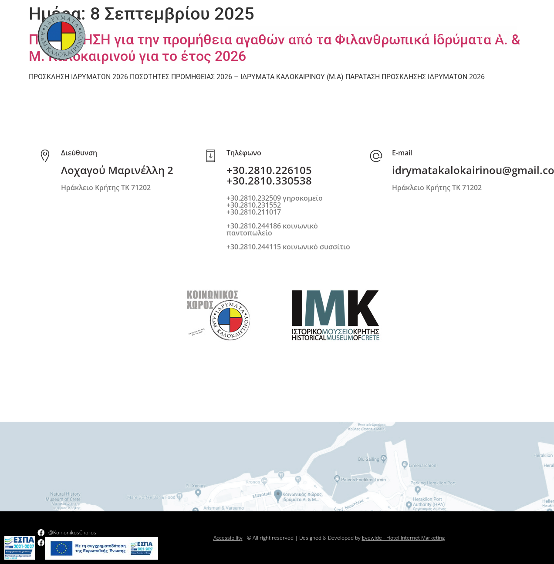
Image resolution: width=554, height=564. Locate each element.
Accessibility (228, 537)
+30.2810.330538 (269, 180)
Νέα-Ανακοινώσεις (436, 36)
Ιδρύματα (250, 36)
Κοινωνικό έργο (303, 36)
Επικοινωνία (494, 36)
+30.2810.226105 (269, 170)
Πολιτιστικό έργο (367, 36)
